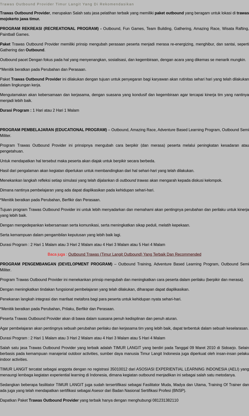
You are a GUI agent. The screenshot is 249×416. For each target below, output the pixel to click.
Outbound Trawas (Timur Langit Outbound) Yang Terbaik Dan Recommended (134, 254)
